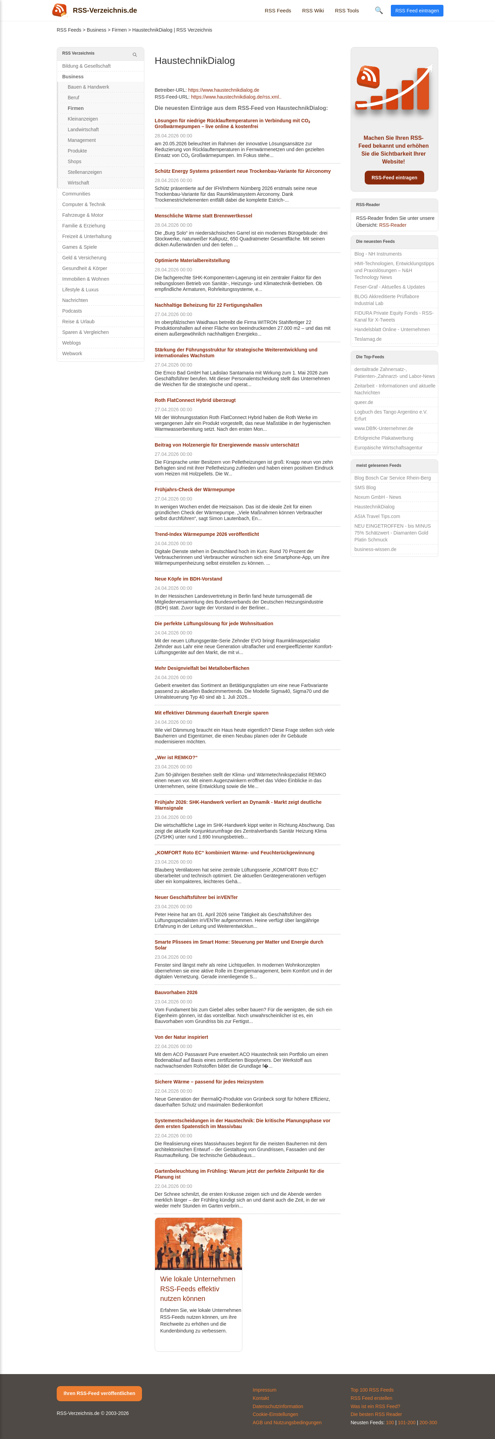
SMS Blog (365, 487)
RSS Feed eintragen (417, 10)
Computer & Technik (84, 204)
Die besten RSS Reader (376, 1414)
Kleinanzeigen (83, 119)
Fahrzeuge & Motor (82, 215)
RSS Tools (347, 10)
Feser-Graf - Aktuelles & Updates (389, 287)
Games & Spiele (79, 247)
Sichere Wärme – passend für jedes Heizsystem (209, 1081)
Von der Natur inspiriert (181, 1037)
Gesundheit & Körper (84, 268)
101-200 (407, 1422)
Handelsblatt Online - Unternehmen (392, 329)
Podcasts (72, 311)
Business (97, 30)
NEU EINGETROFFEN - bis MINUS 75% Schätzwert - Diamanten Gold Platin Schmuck (392, 532)
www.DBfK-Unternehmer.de (383, 428)
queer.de (363, 402)
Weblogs (71, 343)
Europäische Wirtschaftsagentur (388, 447)
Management (82, 140)
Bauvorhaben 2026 (176, 992)
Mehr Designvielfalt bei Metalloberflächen (202, 668)
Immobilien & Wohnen (85, 279)
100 (390, 1422)
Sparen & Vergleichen (85, 332)
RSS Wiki (313, 10)
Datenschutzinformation (278, 1406)
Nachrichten (75, 300)
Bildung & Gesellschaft (86, 66)
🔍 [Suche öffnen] (379, 10)
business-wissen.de (375, 549)
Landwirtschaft (83, 129)
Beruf (73, 97)
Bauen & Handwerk (88, 87)
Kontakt (261, 1398)
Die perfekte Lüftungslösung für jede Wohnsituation (214, 623)
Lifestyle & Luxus (80, 289)
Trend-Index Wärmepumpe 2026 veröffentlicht (207, 534)
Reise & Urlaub (78, 321)
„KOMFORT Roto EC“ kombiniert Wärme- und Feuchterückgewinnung (235, 852)
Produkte (77, 151)
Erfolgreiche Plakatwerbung (383, 438)
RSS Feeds (278, 10)
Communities (76, 193)
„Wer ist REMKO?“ (176, 757)
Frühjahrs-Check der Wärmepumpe (195, 489)
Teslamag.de (368, 339)
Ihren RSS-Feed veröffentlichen (99, 1393)
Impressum (264, 1390)
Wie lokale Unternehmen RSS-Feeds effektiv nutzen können (197, 1288)
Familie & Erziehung (83, 225)
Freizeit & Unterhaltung (86, 236)
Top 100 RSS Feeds (372, 1390)
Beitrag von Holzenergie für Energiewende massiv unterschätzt (227, 445)
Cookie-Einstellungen (275, 1414)
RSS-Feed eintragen (394, 177)
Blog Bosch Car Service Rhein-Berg (392, 478)
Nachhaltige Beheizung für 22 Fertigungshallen (208, 305)
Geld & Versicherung (84, 257)
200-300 (428, 1422)
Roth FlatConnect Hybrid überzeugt (195, 400)
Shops (74, 161)
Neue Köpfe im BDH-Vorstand (188, 579)
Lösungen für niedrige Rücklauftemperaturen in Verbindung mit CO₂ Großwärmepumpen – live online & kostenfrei (232, 123)
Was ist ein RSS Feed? (375, 1406)
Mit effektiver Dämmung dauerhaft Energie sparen (211, 713)
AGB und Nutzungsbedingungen (287, 1422)
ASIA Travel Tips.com (377, 516)
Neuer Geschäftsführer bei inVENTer (196, 897)
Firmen (119, 30)
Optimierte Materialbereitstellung (192, 260)
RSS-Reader (392, 225)
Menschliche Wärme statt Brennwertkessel (203, 215)
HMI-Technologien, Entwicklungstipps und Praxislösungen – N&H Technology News (394, 270)
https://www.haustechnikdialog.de (223, 90)
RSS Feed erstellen (371, 1398)
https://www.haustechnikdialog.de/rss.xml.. (236, 97)
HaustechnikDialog (374, 506)
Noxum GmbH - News (377, 497)
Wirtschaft (78, 183)
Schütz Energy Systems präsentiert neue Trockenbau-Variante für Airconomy (243, 171)
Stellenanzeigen (85, 172)
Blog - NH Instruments (378, 254)
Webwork (72, 353)
